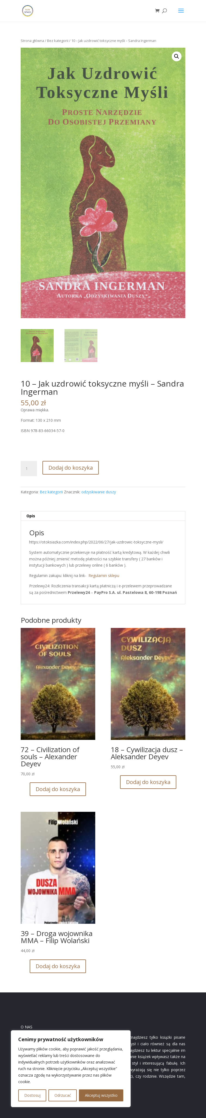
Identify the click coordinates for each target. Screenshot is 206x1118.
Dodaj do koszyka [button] (58, 789)
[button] (177, 56)
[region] (71, 1068)
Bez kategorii (57, 40)
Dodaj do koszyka (70, 467)
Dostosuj (32, 1095)
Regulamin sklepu (103, 575)
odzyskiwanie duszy (98, 491)
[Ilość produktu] (29, 468)
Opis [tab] (30, 515)
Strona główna (32, 40)
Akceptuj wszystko (101, 1095)
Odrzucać (62, 1095)
